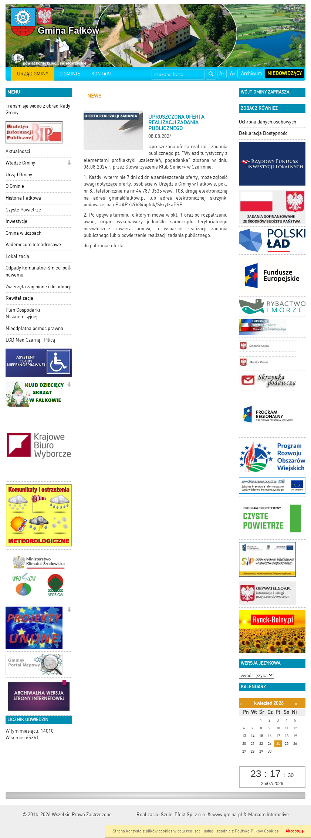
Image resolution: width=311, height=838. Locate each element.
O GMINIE (70, 74)
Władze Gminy (20, 163)
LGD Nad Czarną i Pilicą (30, 340)
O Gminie (15, 186)
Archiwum (251, 73)
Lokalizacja (17, 256)
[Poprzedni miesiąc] (241, 703)
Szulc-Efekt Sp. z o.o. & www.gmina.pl (201, 814)
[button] (69, 163)
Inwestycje (16, 221)
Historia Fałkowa (23, 198)
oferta (117, 245)
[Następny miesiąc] (296, 703)
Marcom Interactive (268, 814)
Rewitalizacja (19, 298)
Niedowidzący (284, 73)
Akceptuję (294, 831)
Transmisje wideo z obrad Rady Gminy (38, 109)
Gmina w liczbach (23, 233)
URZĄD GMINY (32, 74)
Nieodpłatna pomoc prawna (34, 328)
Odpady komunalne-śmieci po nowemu (37, 271)
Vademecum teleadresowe (33, 244)
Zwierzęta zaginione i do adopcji (38, 286)
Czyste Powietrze (23, 210)
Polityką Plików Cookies (256, 831)
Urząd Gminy (19, 174)
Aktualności (18, 151)
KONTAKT (101, 74)
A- (221, 73)
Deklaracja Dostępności (263, 133)
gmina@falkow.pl (127, 198)
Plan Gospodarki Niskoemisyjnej (23, 313)
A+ (233, 73)
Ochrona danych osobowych (267, 122)
